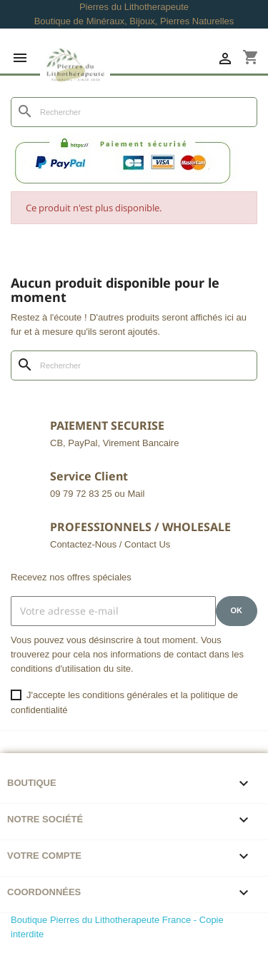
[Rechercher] (134, 112)
